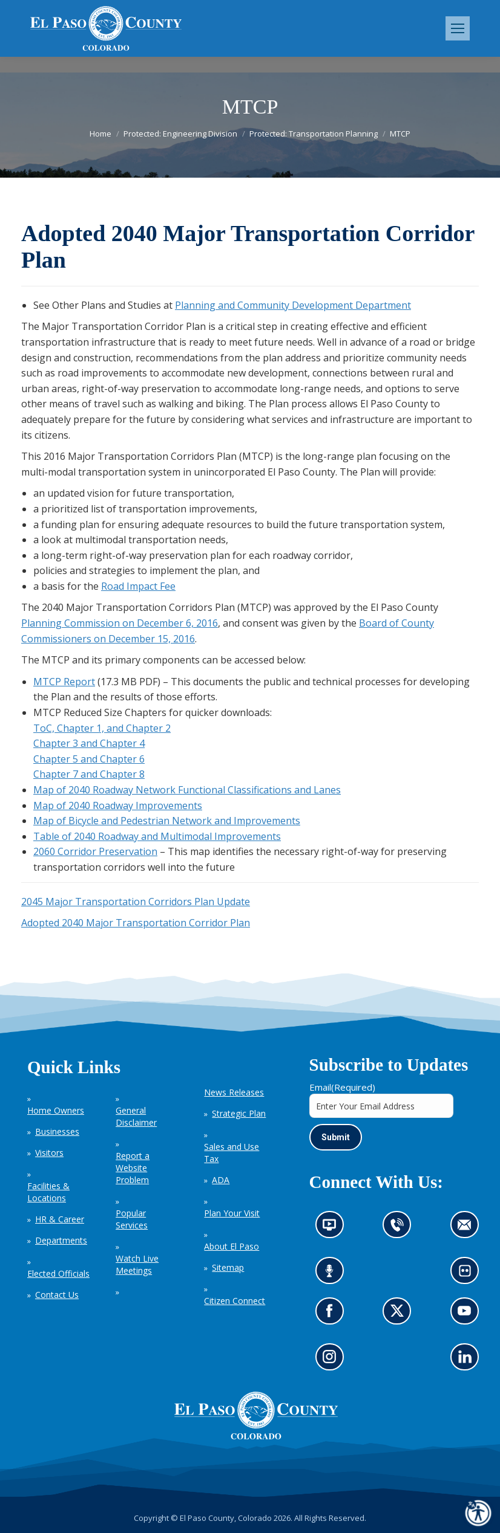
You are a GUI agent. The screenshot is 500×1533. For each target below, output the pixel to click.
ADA (220, 1180)
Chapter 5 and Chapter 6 (89, 759)
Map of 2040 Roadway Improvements (117, 805)
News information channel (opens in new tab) (333, 1228)
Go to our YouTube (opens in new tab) (467, 1314)
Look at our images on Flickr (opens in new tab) (469, 1274)
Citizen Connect (234, 1300)
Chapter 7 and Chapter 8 (89, 774)
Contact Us (57, 1294)
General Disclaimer (136, 1116)
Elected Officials (58, 1273)
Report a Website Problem (133, 1168)
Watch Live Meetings (137, 1264)
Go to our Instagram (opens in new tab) (333, 1360)
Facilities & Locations (48, 1192)
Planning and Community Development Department (293, 305)
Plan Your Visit (232, 1213)
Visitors (49, 1152)
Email (342, 1087)
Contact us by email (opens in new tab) (468, 1228)
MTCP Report (64, 681)
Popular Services (132, 1219)
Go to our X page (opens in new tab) (400, 1314)
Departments (61, 1240)
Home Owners (55, 1110)
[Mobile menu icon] (458, 28)
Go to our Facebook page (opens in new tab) (332, 1314)
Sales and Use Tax (231, 1152)
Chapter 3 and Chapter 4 (89, 743)
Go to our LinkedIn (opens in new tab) (468, 1360)
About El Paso (231, 1246)
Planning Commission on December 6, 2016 (119, 623)
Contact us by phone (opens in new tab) (400, 1228)
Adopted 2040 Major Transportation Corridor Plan (135, 922)
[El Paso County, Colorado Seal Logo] (256, 1436)
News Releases (234, 1092)
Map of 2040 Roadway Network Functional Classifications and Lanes (187, 789)
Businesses (57, 1131)
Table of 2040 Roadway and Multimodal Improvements (157, 836)
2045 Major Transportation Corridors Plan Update (135, 901)
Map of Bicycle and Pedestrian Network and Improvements (166, 820)
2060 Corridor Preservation (95, 851)
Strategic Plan (239, 1113)
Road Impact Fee (138, 586)
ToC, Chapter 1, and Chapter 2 (102, 728)
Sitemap (228, 1267)
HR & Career (59, 1219)
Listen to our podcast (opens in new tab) (332, 1274)
